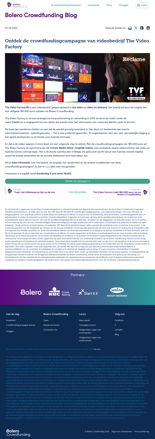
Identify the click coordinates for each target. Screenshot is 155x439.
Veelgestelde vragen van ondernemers (90, 339)
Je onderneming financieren (66, 5)
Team (45, 320)
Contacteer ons (50, 329)
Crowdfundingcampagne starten (20, 325)
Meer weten (84, 320)
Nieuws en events (51, 325)
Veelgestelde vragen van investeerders (90, 331)
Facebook (119, 320)
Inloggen (123, 5)
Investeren (93, 5)
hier (47, 166)
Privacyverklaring (141, 431)
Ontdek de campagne (77, 181)
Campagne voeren (87, 325)
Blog (109, 5)
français (97, 349)
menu (142, 5)
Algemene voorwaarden (122, 431)
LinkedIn (119, 329)
